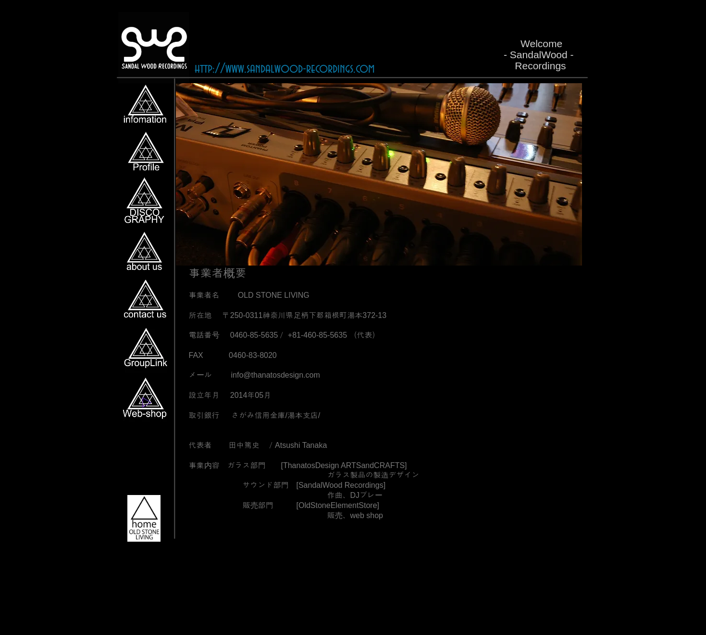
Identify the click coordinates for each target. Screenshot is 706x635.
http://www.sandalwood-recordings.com (285, 69)
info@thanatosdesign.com (275, 375)
